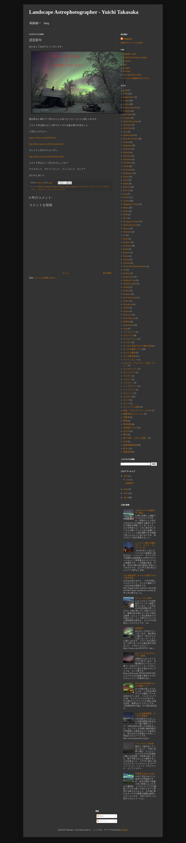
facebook (127, 61)
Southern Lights (129, 284)
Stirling (126, 287)
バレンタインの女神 (144, 744)
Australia (127, 111)
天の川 (126, 431)
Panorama (127, 232)
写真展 (126, 417)
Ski (124, 270)
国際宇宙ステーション (133, 414)
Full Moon (127, 163)
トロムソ (127, 379)
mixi (125, 64)
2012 (126, 497)
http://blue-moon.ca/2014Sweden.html (46, 156)
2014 (126, 489)
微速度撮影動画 (130, 445)
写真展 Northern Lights (145, 774)
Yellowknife (128, 325)
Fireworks (127, 159)
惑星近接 (127, 452)
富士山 (126, 448)
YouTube (127, 71)
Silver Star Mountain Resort (134, 266)
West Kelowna (129, 318)
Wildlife (126, 322)
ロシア (62, 190)
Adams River (128, 97)
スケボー (127, 376)
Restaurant (127, 246)
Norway (61, 187)
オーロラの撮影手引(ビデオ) (136, 78)
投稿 (100, 816)
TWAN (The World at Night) (135, 57)
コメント (102, 821)
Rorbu (125, 249)
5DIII (125, 94)
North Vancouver (130, 225)
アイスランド (83, 187)
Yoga (125, 329)
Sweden (73, 187)
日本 (125, 441)
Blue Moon (127, 114)
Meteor (126, 208)
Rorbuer (126, 252)
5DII (125, 90)
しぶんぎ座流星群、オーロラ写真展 (145, 714)
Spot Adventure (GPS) (132, 75)
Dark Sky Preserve (130, 139)
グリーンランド (96, 187)
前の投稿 (107, 273)
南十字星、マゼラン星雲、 (135, 438)
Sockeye (126, 273)
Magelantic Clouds (131, 204)
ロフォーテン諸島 (131, 407)
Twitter (126, 311)
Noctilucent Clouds (131, 221)
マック (126, 400)
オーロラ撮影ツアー (132, 349)
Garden (126, 166)
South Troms (128, 277)
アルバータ (128, 335)
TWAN (126, 308)
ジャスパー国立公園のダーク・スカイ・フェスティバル (145, 545)
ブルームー (128, 393)
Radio (125, 239)
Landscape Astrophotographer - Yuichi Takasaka (83, 12)
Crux (125, 132)
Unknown (128, 39)
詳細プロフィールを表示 (132, 43)
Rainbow (127, 242)
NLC (125, 218)
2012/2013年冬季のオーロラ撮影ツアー (145, 684)
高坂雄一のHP (129, 54)
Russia (67, 187)
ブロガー (127, 397)
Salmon (126, 259)
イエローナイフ (130, 339)
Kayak (126, 183)
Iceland (54, 187)
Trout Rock (128, 304)
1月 (128, 480)
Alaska (126, 101)
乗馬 (125, 421)
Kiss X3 (126, 190)
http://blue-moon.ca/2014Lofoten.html (46, 144)
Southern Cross (129, 280)
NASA (126, 211)
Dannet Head (128, 135)
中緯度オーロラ (130, 428)
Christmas (127, 125)
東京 (125, 434)
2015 (126, 476)
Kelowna (127, 187)
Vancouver (127, 315)
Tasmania (127, 294)
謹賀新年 (130, 483)
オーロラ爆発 (129, 353)
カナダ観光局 (129, 356)
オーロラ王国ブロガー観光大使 (137, 346)
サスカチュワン (130, 369)
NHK (125, 214)
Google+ (126, 68)
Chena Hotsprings (130, 121)
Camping (127, 118)
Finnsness (127, 156)
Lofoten (126, 197)
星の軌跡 (127, 424)
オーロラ (127, 342)
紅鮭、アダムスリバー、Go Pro (137, 410)
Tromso (126, 301)
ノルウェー (41, 190)
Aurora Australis (130, 108)
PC (124, 235)
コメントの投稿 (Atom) (44, 278)
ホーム (66, 273)
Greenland (47, 187)
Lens (125, 194)
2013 (126, 493)
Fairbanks (127, 149)
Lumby (126, 201)
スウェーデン (129, 372)
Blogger (124, 830)
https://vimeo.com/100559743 (42, 137)
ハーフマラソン (130, 386)
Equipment (127, 145)
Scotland (126, 263)
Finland (39, 187)
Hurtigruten (128, 173)
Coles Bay (127, 128)
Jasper (125, 180)
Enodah (126, 142)
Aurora (126, 104)
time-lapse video (130, 297)
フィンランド (53, 190)
